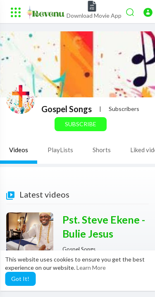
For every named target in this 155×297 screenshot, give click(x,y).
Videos (18, 149)
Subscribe (80, 123)
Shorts (102, 149)
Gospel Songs (66, 109)
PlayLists (60, 149)
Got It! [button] (20, 278)
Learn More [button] (91, 267)
